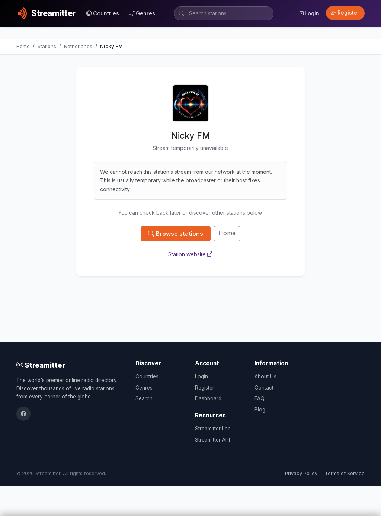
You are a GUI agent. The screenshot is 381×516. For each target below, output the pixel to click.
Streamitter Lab (213, 429)
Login (308, 13)
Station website (190, 254)
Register (345, 13)
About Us (265, 376)
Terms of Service (345, 473)
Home (227, 233)
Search (144, 398)
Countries (102, 13)
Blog (259, 410)
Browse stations (175, 233)
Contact (263, 388)
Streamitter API (212, 440)
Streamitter (40, 365)
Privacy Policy (301, 473)
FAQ (259, 398)
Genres (142, 13)
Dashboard (208, 398)
